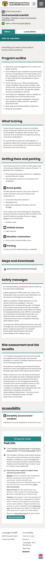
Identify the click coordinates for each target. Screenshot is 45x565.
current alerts (23, 23)
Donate (26, 551)
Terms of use (28, 536)
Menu (7, 31)
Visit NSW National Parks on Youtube (14, 561)
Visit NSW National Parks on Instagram (9, 561)
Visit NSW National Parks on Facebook (4, 561)
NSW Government (10, 536)
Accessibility (27, 532)
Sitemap (26, 548)
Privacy (25, 539)
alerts (30, 31)
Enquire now (22, 439)
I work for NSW (8, 539)
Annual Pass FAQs (21, 513)
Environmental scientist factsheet (22, 269)
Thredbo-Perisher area (20, 448)
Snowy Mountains (29, 451)
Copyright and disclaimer (28, 543)
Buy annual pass (15, 517)
